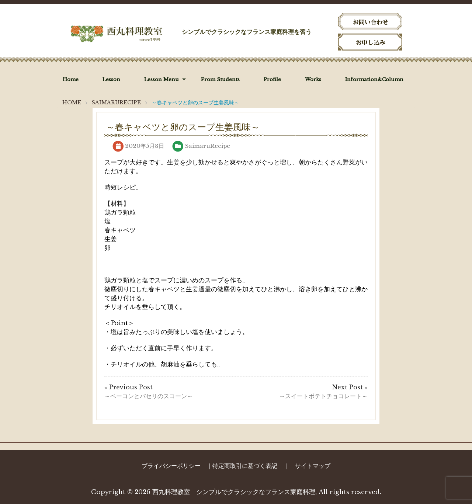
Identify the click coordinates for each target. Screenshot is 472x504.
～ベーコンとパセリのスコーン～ (148, 396)
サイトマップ (312, 465)
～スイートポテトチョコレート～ (323, 396)
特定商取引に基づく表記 (244, 465)
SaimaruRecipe (207, 145)
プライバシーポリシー (171, 465)
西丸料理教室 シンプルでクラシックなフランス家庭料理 (233, 492)
